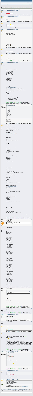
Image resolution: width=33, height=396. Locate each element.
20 (9, 7)
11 (4, 7)
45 (22, 7)
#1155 (31, 321)
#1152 (31, 288)
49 (24, 7)
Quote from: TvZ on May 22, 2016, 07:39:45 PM (10, 352)
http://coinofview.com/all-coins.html (9, 310)
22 (10, 7)
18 (8, 7)
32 (15, 7)
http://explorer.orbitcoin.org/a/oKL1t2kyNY (12, 196)
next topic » (31, 7)
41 (20, 7)
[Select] (29, 291)
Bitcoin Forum (2, 390)
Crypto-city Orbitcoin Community (25, 386)
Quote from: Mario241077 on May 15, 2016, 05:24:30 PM (10, 105)
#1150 (31, 219)
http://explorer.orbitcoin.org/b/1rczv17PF (12, 87)
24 (11, 7)
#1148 (31, 104)
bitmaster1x (2, 379)
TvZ (1, 22)
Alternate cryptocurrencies (6, 390)
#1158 (31, 351)
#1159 (31, 370)
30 (14, 7)
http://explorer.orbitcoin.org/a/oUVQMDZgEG (12, 156)
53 (26, 7)
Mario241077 (2, 10)
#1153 (31, 308)
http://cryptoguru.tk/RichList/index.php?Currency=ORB (11, 133)
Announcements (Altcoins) (11, 390)
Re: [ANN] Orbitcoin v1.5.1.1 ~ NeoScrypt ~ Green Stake (12, 10)
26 (12, 7)
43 (21, 7)
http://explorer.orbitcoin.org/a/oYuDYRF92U (12, 186)
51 (25, 7)
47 (23, 7)
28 (13, 7)
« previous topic (28, 390)
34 (16, 7)
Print (31, 389)
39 (19, 7)
